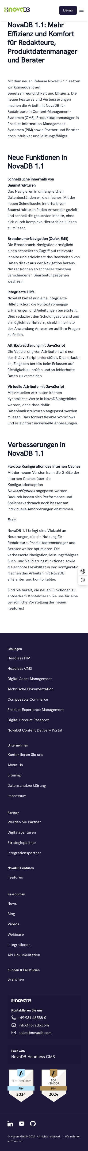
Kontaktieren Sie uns (25, 754)
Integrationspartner (24, 852)
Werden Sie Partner (24, 822)
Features (15, 877)
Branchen (16, 979)
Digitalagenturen (22, 832)
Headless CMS (20, 668)
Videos (13, 924)
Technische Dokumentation (31, 689)
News (12, 903)
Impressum (17, 795)
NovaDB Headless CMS (33, 1056)
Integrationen (19, 944)
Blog (11, 913)
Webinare (16, 934)
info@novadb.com (34, 1025)
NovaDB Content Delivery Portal (35, 730)
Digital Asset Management (30, 678)
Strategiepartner (22, 842)
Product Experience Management (36, 709)
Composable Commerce (28, 699)
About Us (15, 764)
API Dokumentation (24, 954)
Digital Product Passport (28, 719)
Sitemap (14, 775)
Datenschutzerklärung (27, 785)
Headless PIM (19, 658)
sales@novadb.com (35, 1032)
